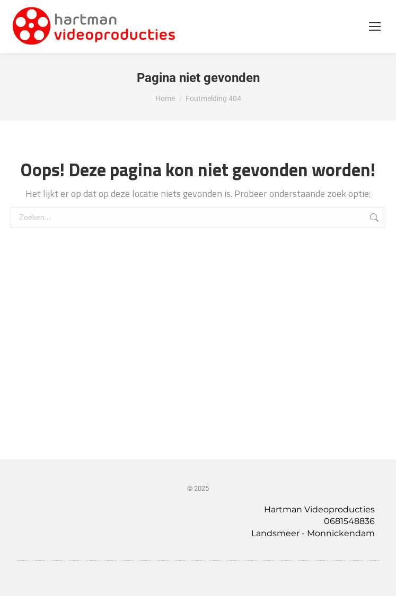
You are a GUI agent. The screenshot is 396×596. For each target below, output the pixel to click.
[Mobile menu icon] (374, 26)
